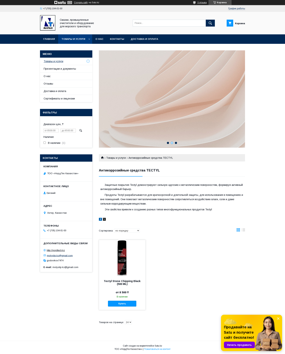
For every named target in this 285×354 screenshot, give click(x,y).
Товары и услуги (73, 39)
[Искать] (210, 23)
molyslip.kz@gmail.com (60, 255)
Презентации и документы (60, 68)
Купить (122, 303)
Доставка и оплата (144, 39)
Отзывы (48, 83)
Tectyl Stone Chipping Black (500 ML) (122, 282)
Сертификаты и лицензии (59, 98)
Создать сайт (81, 2)
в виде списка (243, 230)
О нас (99, 39)
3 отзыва (202, 2)
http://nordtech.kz (56, 250)
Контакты (117, 39)
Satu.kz (158, 346)
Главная (49, 39)
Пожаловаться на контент (157, 349)
